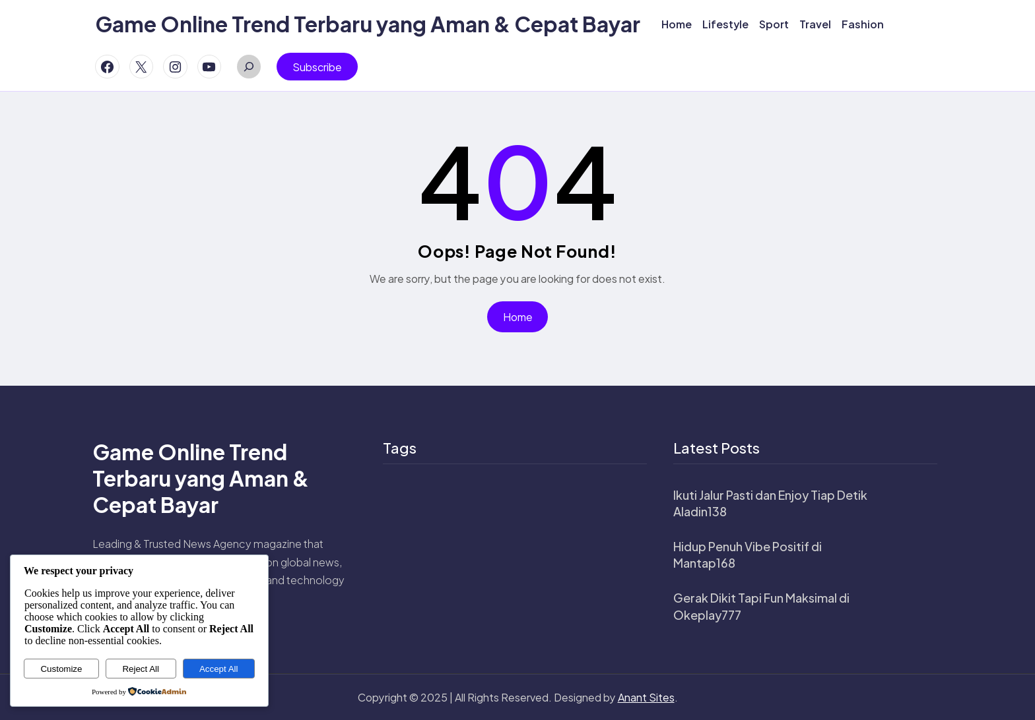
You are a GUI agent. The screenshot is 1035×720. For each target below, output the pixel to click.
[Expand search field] (249, 66)
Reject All (140, 669)
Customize (61, 669)
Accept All (218, 669)
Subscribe (317, 67)
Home (518, 317)
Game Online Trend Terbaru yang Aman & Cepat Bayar (367, 24)
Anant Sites (646, 697)
